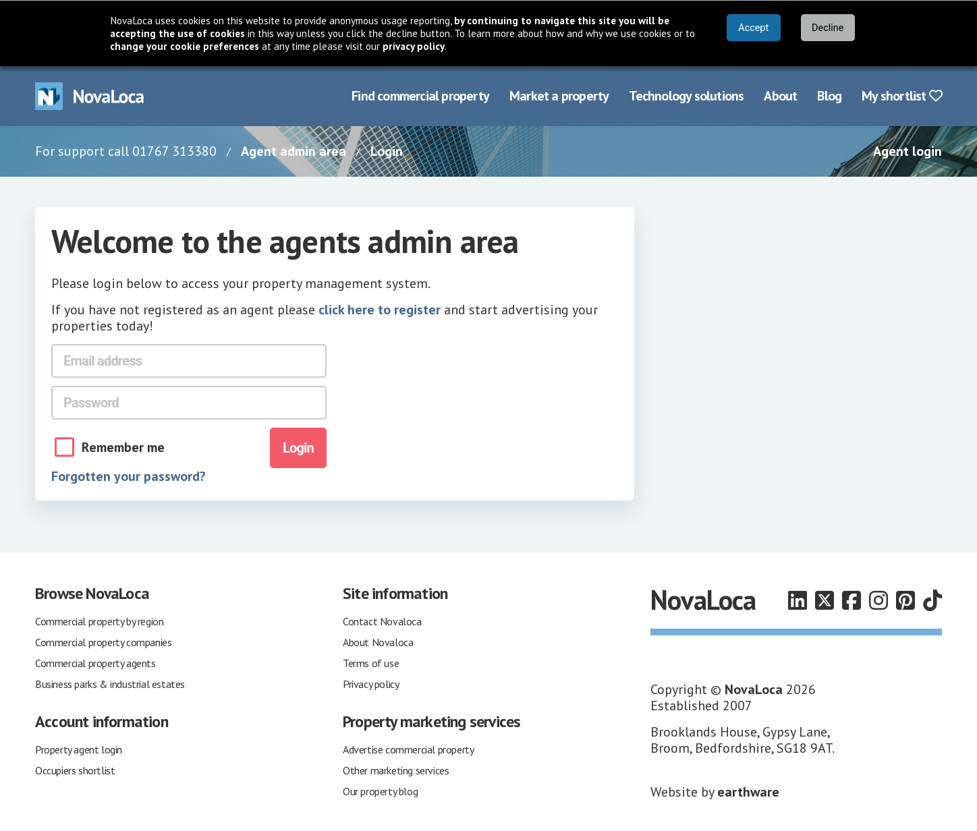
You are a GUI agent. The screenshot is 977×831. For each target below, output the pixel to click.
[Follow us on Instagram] (878, 600)
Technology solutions (686, 96)
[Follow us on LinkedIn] (797, 600)
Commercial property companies (103, 642)
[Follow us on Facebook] (851, 600)
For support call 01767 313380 (126, 151)
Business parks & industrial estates (110, 684)
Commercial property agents (95, 663)
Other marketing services (396, 770)
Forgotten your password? (128, 476)
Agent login (907, 151)
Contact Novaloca (382, 621)
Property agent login (78, 749)
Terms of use (371, 663)
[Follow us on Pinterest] (905, 600)
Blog (829, 96)
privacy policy (414, 46)
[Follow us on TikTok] (932, 600)
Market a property (559, 96)
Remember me (123, 447)
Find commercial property (420, 96)
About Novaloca (378, 642)
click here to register (379, 309)
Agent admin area (293, 151)
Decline (827, 28)
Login (386, 151)
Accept (753, 28)
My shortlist (902, 96)
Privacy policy (371, 684)
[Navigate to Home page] (89, 96)
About (780, 96)
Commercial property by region (99, 621)
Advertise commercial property (408, 749)
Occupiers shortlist (75, 770)
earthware (748, 792)
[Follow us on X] (824, 600)
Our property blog (380, 791)
